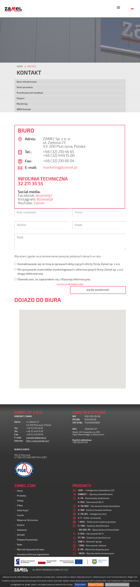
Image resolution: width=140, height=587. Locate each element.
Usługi (20, 500)
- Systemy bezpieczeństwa (94, 510)
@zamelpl (44, 195)
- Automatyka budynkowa (93, 498)
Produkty (21, 495)
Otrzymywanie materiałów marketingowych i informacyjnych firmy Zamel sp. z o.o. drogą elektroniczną (69, 271)
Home (20, 491)
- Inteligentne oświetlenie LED (96, 490)
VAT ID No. (77, 423)
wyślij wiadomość (97, 290)
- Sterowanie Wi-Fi (91, 502)
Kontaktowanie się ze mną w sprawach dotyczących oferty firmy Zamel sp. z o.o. (67, 264)
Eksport (21, 98)
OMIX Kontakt (24, 109)
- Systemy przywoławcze (94, 537)
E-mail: (18, 438)
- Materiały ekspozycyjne (93, 549)
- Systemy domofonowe (93, 526)
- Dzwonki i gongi (90, 541)
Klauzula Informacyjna (117, 584)
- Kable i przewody (89, 518)
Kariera (20, 525)
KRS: (74, 429)
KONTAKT (31, 66)
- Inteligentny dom (92, 514)
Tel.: (16, 428)
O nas (20, 505)
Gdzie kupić (22, 510)
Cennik (20, 515)
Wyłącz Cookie (96, 584)
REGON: (76, 419)
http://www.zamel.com (37, 441)
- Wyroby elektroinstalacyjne (96, 553)
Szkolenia (22, 530)
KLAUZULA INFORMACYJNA (70, 284)
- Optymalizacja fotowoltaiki (98, 529)
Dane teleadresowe (27, 81)
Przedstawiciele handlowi (30, 92)
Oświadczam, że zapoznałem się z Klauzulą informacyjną (52, 279)
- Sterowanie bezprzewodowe (99, 506)
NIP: (74, 416)
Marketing (22, 104)
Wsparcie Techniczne (27, 520)
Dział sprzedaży (25, 87)
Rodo (19, 544)
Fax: (16, 434)
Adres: (17, 422)
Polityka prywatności (27, 539)
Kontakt (21, 535)
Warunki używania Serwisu (30, 549)
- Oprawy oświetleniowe (95, 494)
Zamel (39, 203)
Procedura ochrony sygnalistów (33, 554)
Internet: (18, 441)
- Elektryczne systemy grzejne (97, 522)
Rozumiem (80, 584)
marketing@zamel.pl (60, 167)
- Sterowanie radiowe (92, 545)
